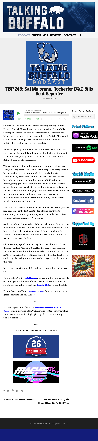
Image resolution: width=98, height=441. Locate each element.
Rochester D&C (43, 285)
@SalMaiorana (31, 278)
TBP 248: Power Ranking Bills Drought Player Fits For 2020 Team (53, 403)
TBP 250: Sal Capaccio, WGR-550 (19, 399)
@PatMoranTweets (36, 291)
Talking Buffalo (43, 424)
